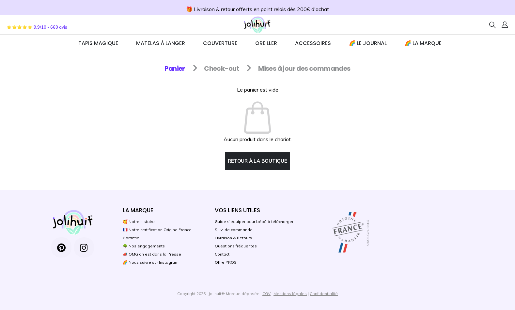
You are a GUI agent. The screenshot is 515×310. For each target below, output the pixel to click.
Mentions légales (290, 293)
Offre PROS (226, 262)
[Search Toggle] (492, 25)
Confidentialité (324, 293)
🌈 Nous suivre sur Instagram (151, 262)
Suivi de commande (234, 229)
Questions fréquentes (236, 246)
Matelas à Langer (160, 43)
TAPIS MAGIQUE (98, 43)
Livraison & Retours (233, 237)
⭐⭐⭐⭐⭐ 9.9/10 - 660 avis (37, 27)
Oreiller (266, 43)
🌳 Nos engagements (144, 246)
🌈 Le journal (368, 43)
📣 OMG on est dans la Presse (152, 254)
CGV (266, 293)
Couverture (220, 43)
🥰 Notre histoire (139, 221)
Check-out (221, 68)
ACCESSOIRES (313, 43)
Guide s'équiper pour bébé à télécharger (254, 221)
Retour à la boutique (257, 161)
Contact (222, 254)
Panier (174, 68)
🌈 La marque (423, 43)
